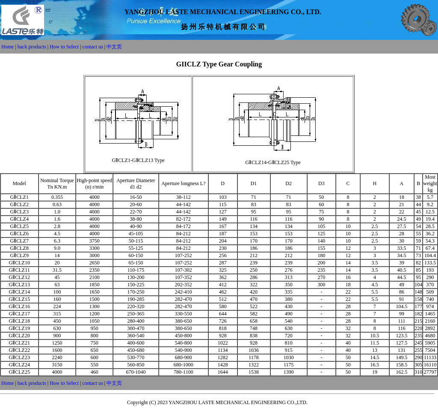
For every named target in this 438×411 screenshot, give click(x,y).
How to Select (64, 47)
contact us (93, 47)
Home (7, 47)
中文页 (114, 47)
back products (32, 47)
